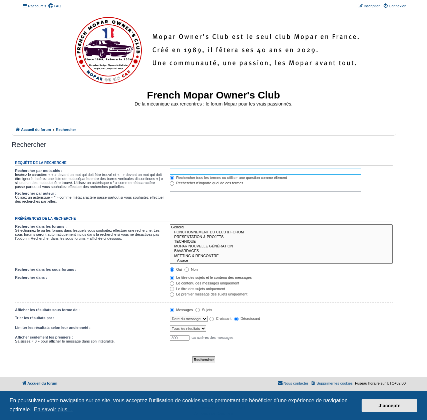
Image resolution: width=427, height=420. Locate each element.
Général (281, 227)
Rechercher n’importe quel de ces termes (206, 183)
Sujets (203, 310)
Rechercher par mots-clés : (38, 171)
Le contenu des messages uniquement (204, 283)
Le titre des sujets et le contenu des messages (211, 277)
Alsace (281, 260)
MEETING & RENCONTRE (281, 256)
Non (190, 269)
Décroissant (247, 319)
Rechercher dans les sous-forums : (45, 269)
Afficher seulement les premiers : (44, 337)
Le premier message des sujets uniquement (208, 294)
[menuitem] (54, 6)
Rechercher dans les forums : (41, 226)
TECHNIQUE (281, 241)
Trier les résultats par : (34, 318)
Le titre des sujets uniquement (197, 289)
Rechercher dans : (31, 277)
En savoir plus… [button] (53, 409)
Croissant (220, 319)
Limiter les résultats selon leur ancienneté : (52, 328)
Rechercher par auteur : (35, 193)
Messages (181, 310)
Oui (176, 269)
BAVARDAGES (281, 251)
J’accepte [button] (390, 405)
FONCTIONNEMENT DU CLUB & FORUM (281, 232)
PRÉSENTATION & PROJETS (281, 237)
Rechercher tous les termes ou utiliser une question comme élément (228, 178)
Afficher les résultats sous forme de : (47, 310)
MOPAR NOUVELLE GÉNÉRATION (281, 246)
